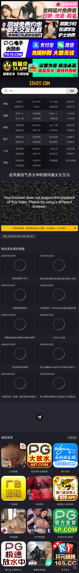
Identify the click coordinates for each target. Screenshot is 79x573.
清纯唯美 (36, 141)
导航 (5, 162)
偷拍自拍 (36, 125)
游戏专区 (70, 101)
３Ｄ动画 (70, 113)
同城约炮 (20, 160)
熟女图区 (53, 141)
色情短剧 (36, 165)
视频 (5, 115)
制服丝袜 (20, 130)
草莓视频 (53, 160)
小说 (5, 150)
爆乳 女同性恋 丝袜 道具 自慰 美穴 (19, 236)
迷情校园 (20, 153)
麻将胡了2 (19, 106)
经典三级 (36, 130)
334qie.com (39, 83)
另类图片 (70, 141)
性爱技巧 (70, 153)
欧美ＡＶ (53, 113)
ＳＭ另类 (70, 118)
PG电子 (19, 101)
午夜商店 (36, 160)
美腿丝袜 (20, 141)
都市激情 (20, 148)
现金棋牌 (53, 106)
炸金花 (37, 106)
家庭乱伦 (36, 148)
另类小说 (36, 153)
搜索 (72, 90)
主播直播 (53, 118)
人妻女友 (53, 148)
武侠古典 (70, 148)
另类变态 (70, 130)
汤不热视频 (70, 160)
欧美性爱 (70, 125)
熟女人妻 (20, 118)
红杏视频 (20, 165)
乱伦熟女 (53, 130)
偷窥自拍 (20, 136)
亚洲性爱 (20, 125)
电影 (5, 127)
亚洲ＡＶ (20, 113)
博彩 (5, 103)
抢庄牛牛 (70, 106)
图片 (5, 139)
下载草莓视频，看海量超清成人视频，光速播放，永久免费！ (44, 228)
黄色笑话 (53, 153)
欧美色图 (53, 136)
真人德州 (36, 101)
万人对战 (53, 101)
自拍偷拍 (36, 113)
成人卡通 (53, 125)
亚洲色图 (36, 136)
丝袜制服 (36, 118)
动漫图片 (70, 136)
